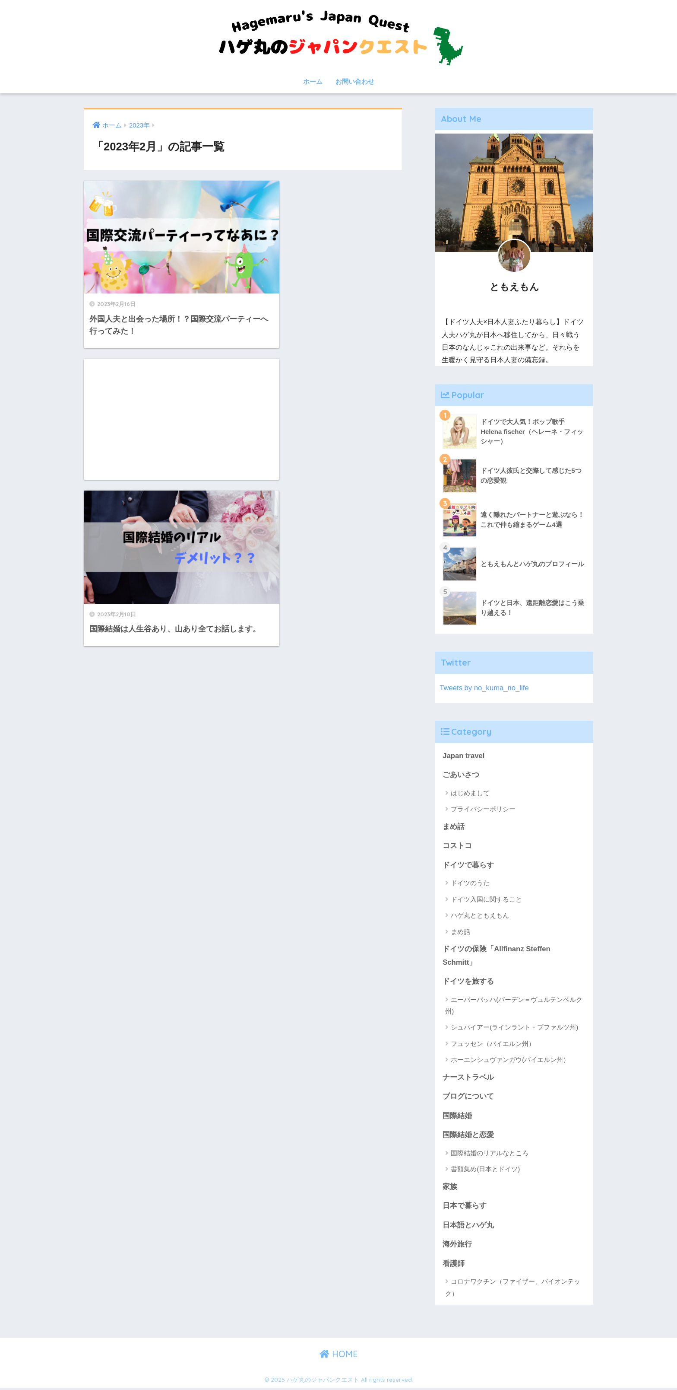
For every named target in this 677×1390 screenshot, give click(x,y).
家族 (450, 1187)
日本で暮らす (465, 1207)
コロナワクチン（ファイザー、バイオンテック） (512, 1288)
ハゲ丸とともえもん (480, 915)
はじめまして (470, 793)
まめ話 (454, 827)
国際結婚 (457, 1117)
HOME (339, 1355)
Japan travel (464, 756)
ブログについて (468, 1097)
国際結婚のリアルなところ (489, 1153)
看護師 (454, 1265)
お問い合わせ (354, 81)
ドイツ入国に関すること (486, 899)
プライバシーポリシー (483, 809)
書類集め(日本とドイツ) (485, 1170)
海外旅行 (457, 1245)
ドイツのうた (470, 883)
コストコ (457, 846)
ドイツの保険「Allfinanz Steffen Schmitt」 (496, 956)
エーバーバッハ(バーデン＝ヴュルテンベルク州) (513, 1005)
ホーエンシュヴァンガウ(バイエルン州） (510, 1060)
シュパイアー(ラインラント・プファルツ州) (514, 1028)
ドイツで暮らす (468, 865)
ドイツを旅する (468, 982)
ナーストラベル (468, 1078)
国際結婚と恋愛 (468, 1136)
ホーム (313, 81)
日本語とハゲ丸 (468, 1226)
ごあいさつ (461, 775)
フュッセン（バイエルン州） (493, 1044)
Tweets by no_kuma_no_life (484, 688)
